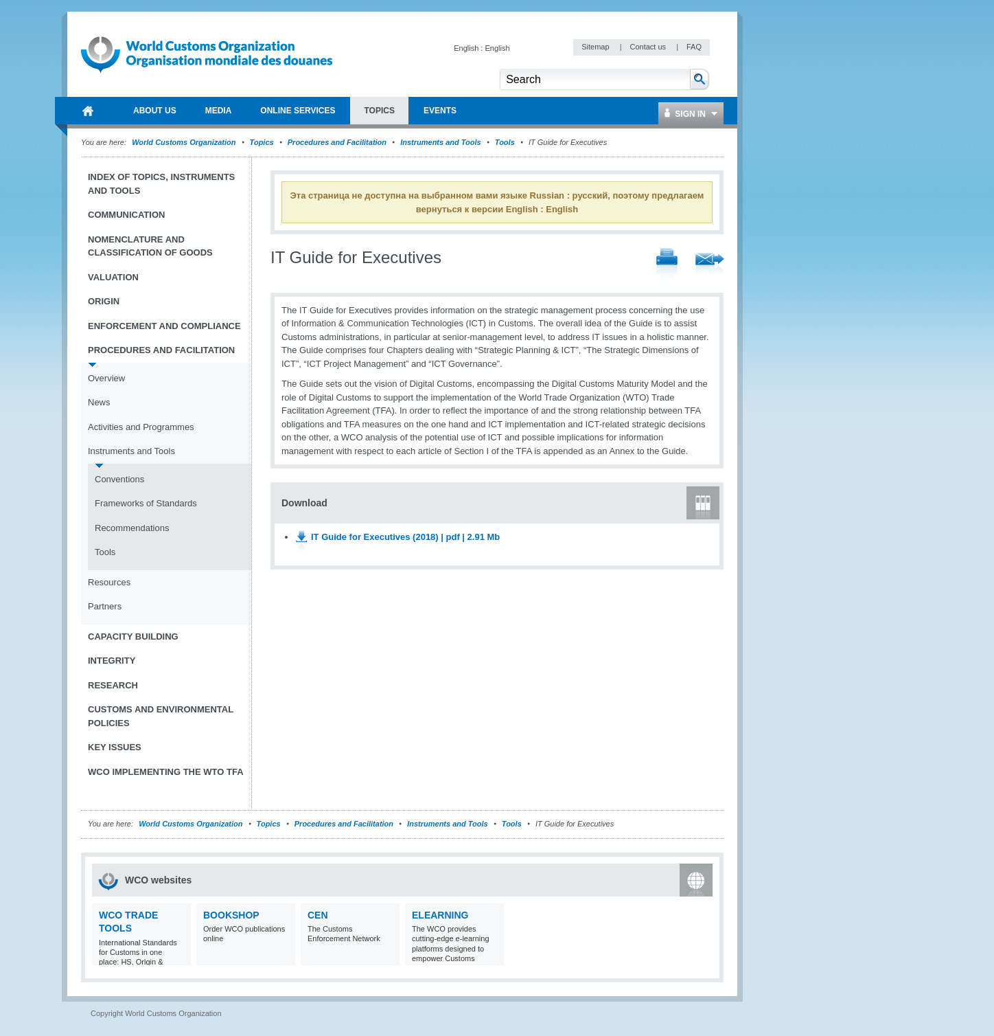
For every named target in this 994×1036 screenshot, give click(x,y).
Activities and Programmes (141, 427)
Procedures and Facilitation (337, 142)
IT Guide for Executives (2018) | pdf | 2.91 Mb (405, 537)
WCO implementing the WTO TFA (166, 772)
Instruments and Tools (440, 142)
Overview (106, 378)
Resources (109, 582)
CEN (318, 915)
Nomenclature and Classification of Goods (150, 246)
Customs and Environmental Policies (160, 716)
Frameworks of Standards (146, 503)
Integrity (111, 660)
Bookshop (231, 915)
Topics (262, 142)
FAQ (694, 47)
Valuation (113, 277)
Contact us (648, 47)
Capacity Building (133, 636)
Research (113, 685)
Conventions (119, 479)
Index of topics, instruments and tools (161, 184)
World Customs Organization (185, 142)
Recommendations (132, 528)
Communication (126, 215)
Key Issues (114, 747)
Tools (505, 142)
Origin (103, 301)
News (99, 402)
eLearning (440, 915)
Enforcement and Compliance (164, 326)
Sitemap (596, 47)
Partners (105, 606)
